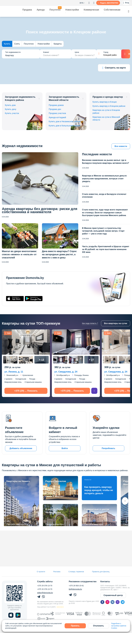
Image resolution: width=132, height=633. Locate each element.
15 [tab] (77, 352)
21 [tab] (86, 352)
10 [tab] (30, 352)
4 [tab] (21, 352)
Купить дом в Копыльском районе (64, 126)
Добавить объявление (20, 448)
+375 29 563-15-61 (76, 586)
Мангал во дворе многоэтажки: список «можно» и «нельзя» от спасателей (19, 254)
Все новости (121, 146)
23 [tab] (89, 352)
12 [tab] (33, 352)
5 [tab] (23, 352)
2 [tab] (18, 352)
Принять (75, 626)
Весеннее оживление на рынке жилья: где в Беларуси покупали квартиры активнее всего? (105, 161)
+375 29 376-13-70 (44, 586)
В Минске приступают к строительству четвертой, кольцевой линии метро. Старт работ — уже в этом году (103, 231)
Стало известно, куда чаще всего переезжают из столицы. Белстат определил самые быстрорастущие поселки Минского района (105, 212)
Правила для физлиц (100, 572)
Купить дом (10, 105)
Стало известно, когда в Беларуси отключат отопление (104, 195)
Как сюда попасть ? (90, 323)
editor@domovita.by (45, 593)
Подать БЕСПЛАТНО (109, 3)
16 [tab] (79, 352)
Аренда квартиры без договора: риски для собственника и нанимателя (39, 210)
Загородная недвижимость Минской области (64, 98)
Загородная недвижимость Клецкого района (20, 98)
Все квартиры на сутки (115, 323)
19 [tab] (83, 352)
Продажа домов (56, 105)
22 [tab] (88, 352)
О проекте (41, 572)
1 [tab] (17, 352)
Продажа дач (55, 109)
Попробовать (108, 448)
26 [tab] (94, 352)
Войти (65, 448)
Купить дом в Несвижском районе (64, 121)
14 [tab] (76, 352)
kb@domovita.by (75, 589)
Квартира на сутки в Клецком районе (106, 111)
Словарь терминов (76, 572)
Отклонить (98, 626)
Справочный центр (113, 595)
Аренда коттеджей (57, 117)
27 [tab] (95, 352)
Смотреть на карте (114, 67)
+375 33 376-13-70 (44, 589)
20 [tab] (85, 352)
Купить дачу (10, 109)
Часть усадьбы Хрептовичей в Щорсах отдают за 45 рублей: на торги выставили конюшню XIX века (105, 249)
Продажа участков (57, 113)
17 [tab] (80, 352)
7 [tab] (26, 352)
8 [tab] (27, 352)
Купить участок (12, 113)
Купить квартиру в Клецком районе (109, 106)
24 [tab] (91, 352)
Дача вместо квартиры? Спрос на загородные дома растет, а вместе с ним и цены (59, 254)
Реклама (56, 572)
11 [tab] (32, 352)
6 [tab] (24, 352)
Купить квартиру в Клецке (105, 102)
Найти (125, 53)
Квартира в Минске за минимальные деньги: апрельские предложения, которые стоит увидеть (104, 178)
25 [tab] (92, 352)
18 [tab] (82, 352)
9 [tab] (29, 352)
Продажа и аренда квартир (108, 97)
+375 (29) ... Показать (26, 391)
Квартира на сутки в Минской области (106, 118)
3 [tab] (20, 352)
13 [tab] (35, 352)
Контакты (105, 582)
